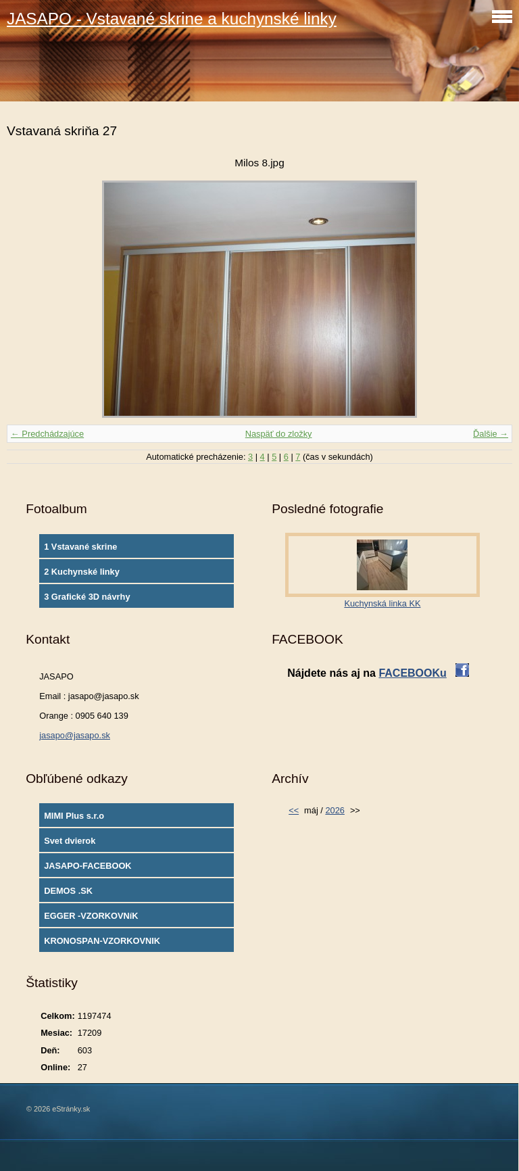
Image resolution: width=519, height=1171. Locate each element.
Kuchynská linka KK (382, 603)
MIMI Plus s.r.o (74, 816)
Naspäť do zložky (278, 434)
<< (294, 810)
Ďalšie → (490, 434)
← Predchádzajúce (47, 434)
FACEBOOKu (412, 673)
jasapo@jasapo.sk (74, 735)
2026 (334, 810)
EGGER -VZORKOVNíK (91, 916)
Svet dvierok (69, 841)
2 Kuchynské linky (82, 572)
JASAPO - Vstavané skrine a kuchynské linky (172, 18)
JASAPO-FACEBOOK (87, 866)
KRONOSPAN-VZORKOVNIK (102, 941)
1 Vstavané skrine (80, 547)
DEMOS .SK (68, 891)
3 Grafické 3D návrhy (87, 597)
